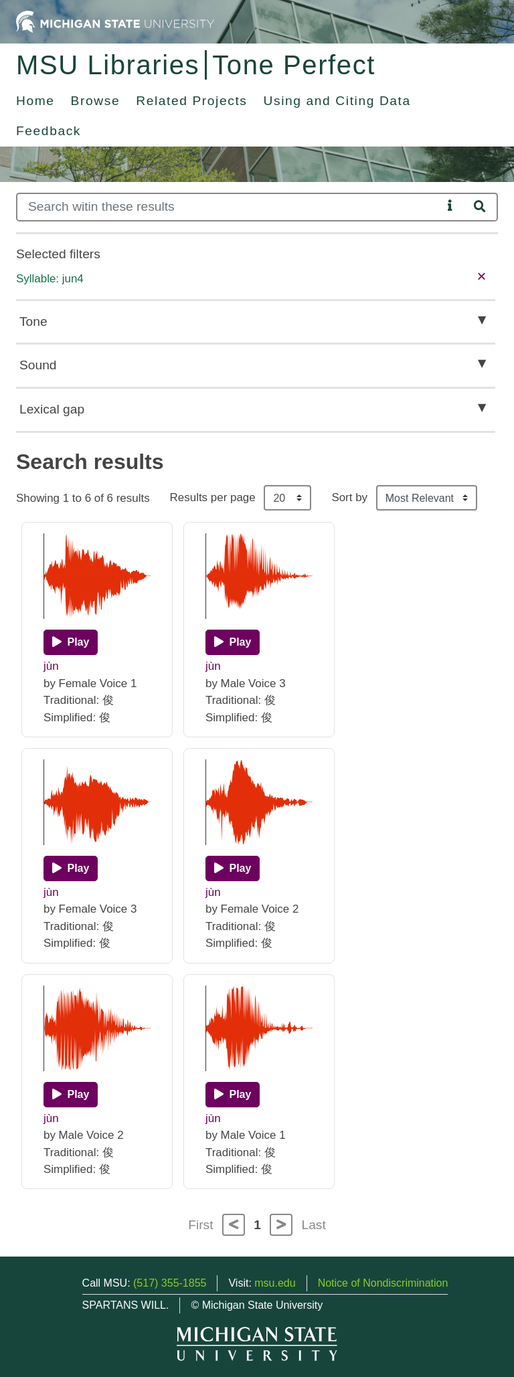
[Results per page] (287, 498)
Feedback (48, 131)
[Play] (71, 642)
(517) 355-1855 (169, 1283)
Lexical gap (51, 409)
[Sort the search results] (426, 498)
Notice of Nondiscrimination (383, 1283)
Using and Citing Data (337, 101)
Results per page (213, 497)
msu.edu (274, 1283)
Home (35, 101)
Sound (37, 365)
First (200, 1225)
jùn (51, 666)
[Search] (229, 207)
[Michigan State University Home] (115, 21)
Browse (95, 101)
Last (314, 1225)
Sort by (349, 497)
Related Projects (191, 101)
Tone (33, 321)
